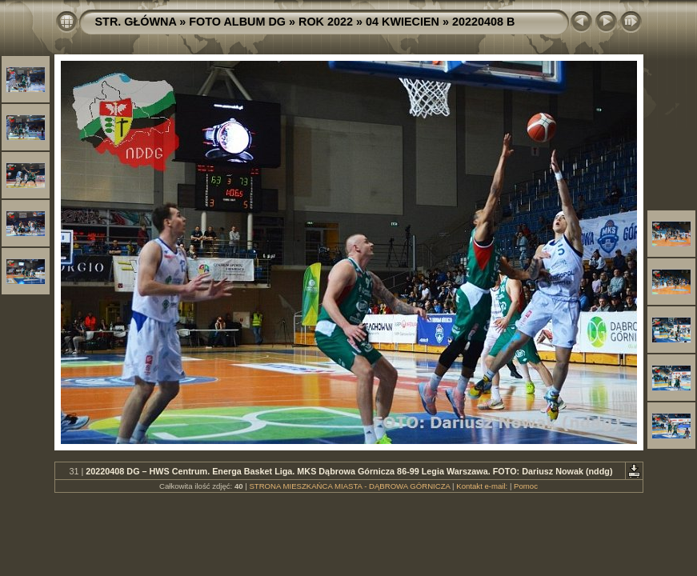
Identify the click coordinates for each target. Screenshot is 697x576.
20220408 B (483, 21)
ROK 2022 (325, 21)
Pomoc (526, 486)
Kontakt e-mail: (481, 486)
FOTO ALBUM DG (237, 21)
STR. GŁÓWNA (136, 21)
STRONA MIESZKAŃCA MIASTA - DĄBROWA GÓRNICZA (349, 486)
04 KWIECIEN (402, 21)
